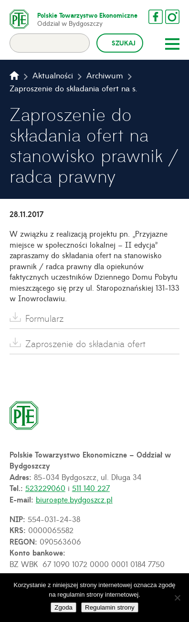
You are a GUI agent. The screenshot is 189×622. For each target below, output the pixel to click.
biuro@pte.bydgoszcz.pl (74, 499)
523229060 (45, 487)
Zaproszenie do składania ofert (85, 343)
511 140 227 (91, 487)
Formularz (44, 318)
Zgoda (63, 607)
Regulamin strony (110, 607)
